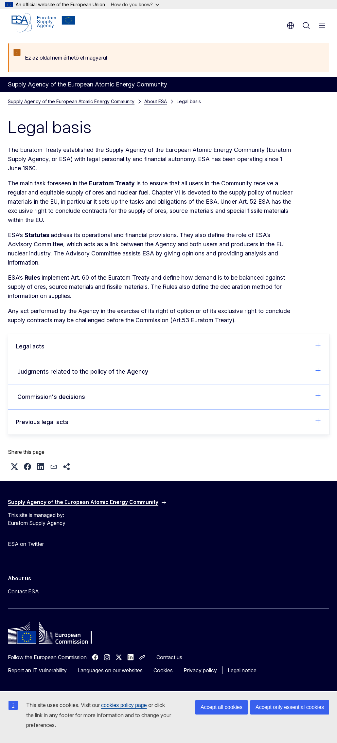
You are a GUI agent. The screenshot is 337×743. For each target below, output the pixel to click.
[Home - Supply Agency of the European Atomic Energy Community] (43, 23)
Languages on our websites (110, 670)
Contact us (169, 657)
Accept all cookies (221, 707)
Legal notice (242, 670)
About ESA (155, 101)
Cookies (163, 670)
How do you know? (135, 4)
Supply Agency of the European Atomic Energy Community (71, 101)
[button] (14, 466)
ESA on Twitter (26, 544)
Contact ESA (23, 591)
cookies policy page (124, 705)
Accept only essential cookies (290, 707)
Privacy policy (200, 670)
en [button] (290, 25)
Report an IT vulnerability (37, 670)
